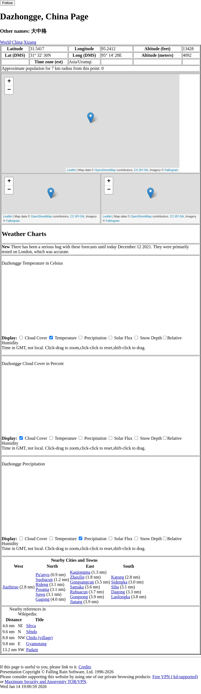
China (17, 42)
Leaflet (71, 170)
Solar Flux (123, 338)
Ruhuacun (79, 592)
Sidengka (119, 582)
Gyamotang (36, 643)
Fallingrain (171, 170)
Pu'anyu (43, 574)
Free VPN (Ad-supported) (175, 676)
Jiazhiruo (10, 587)
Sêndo (31, 631)
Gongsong (79, 596)
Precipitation (95, 338)
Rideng (42, 584)
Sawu (40, 594)
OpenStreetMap (105, 170)
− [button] (9, 90)
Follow (7, 3)
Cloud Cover (36, 338)
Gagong (43, 599)
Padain (32, 649)
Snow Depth (151, 338)
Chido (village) (39, 637)
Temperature (66, 338)
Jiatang (76, 601)
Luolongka (120, 596)
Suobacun (44, 579)
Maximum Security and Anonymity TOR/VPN (45, 681)
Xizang (30, 42)
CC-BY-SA (141, 170)
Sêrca (31, 625)
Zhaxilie (77, 577)
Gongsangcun (82, 582)
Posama (42, 589)
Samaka (77, 587)
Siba (115, 587)
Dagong (118, 592)
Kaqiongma (80, 572)
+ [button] (9, 81)
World (5, 42)
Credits (84, 667)
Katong (117, 577)
